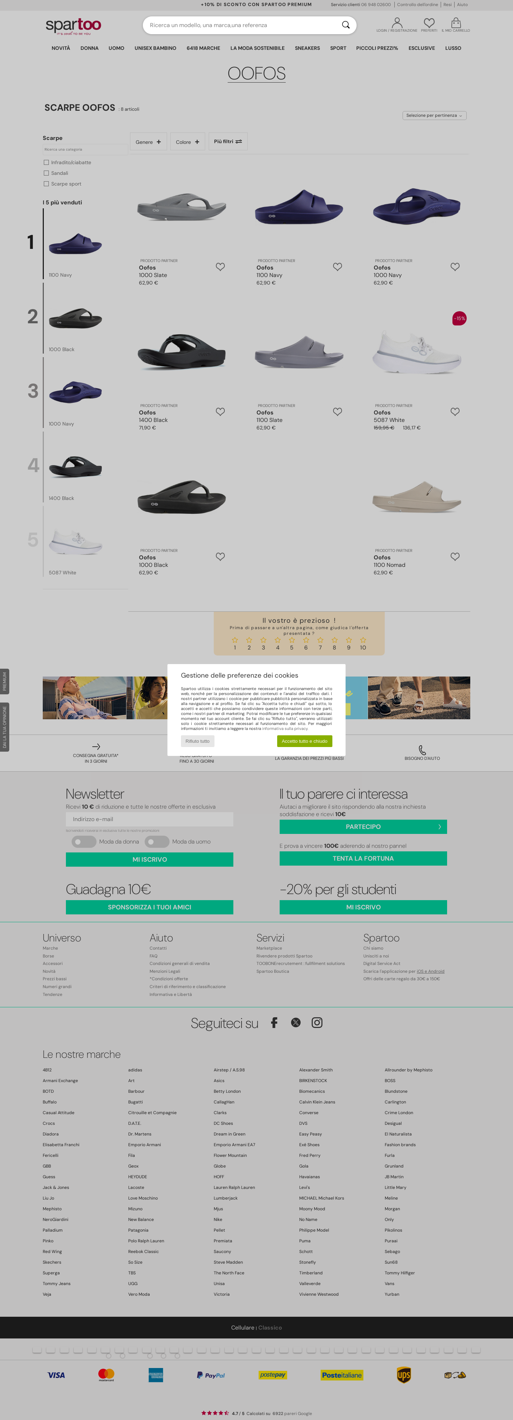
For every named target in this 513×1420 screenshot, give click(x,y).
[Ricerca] (346, 25)
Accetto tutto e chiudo (304, 741)
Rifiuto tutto (197, 741)
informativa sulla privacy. (285, 728)
